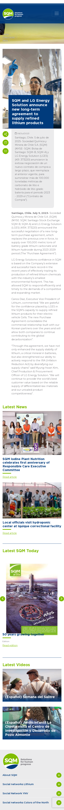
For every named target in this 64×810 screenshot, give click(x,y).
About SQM (32, 775)
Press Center (9, 37)
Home (6, 34)
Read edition (10, 645)
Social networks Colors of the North (32, 802)
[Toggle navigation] (56, 13)
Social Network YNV (32, 793)
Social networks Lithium (32, 784)
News (5, 40)
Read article (10, 477)
